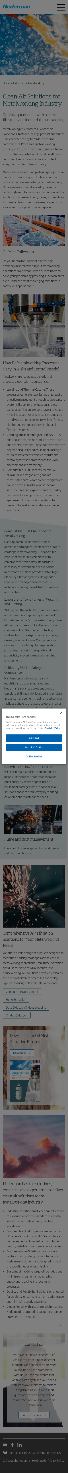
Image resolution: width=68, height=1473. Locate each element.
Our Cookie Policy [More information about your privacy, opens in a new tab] (52, 728)
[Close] (61, 712)
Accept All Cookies (34, 747)
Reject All (34, 738)
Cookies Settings (34, 756)
